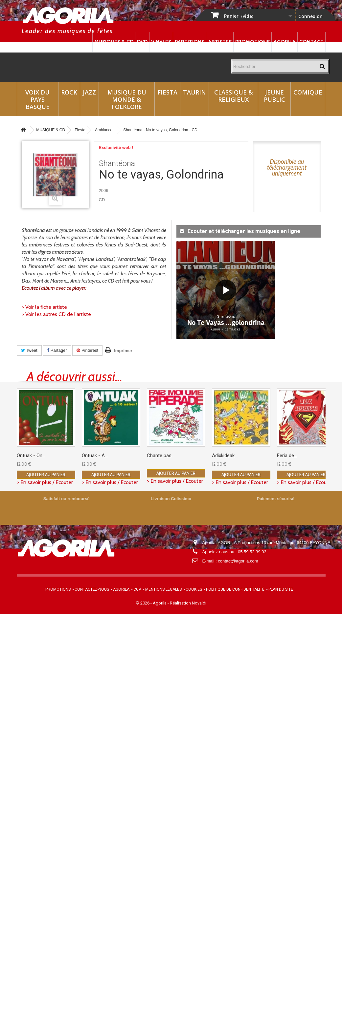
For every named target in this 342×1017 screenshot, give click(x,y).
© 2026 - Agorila (152, 603)
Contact (311, 42)
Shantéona (117, 163)
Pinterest (87, 350)
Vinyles (161, 42)
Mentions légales (163, 589)
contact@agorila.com (238, 561)
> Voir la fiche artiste (44, 307)
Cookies (194, 589)
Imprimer (123, 350)
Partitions (189, 42)
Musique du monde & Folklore (126, 99)
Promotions (252, 42)
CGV (137, 589)
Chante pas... (160, 455)
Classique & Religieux (233, 95)
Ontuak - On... (31, 455)
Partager (57, 350)
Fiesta (167, 92)
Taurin (194, 92)
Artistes (220, 42)
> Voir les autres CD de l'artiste (56, 314)
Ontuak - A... (95, 455)
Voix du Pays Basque (37, 99)
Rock (69, 92)
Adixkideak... (225, 455)
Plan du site (280, 589)
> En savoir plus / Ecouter (45, 482)
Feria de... (287, 455)
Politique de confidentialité (235, 589)
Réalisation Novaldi (188, 603)
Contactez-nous (92, 589)
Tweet (29, 350)
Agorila (284, 42)
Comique (307, 92)
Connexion (310, 16)
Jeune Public (274, 95)
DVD (142, 42)
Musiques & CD (113, 42)
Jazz (89, 92)
